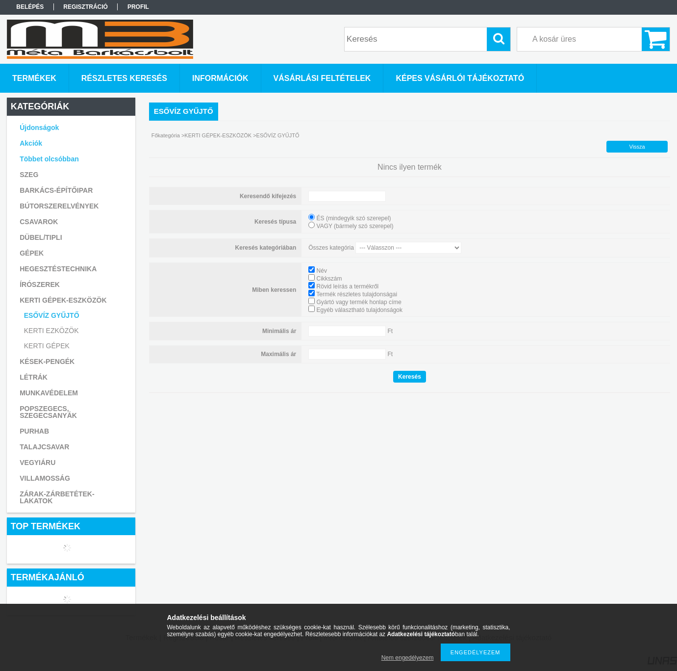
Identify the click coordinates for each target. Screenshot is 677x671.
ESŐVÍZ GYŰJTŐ (51, 315)
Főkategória (165, 135)
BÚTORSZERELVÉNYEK (59, 206)
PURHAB (34, 431)
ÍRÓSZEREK (40, 284)
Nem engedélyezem (407, 657)
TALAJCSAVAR (44, 447)
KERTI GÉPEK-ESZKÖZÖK (217, 135)
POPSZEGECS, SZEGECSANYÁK (48, 412)
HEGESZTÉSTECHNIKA (58, 269)
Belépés (30, 6)
